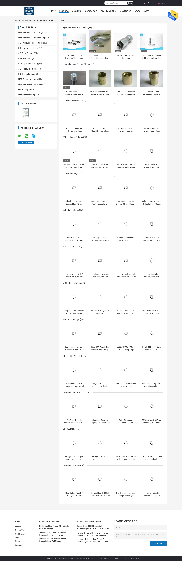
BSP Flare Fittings (26, 58)
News (137, 11)
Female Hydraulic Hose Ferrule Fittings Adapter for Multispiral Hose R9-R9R (92, 534)
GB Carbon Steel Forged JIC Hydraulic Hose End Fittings (151, 58)
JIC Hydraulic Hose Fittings (30, 43)
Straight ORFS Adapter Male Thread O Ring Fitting (74, 459)
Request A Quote (147, 3)
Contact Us (125, 11)
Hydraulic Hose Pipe (27, 95)
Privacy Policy (47, 558)
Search (130, 3)
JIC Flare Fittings (25, 53)
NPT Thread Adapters (28, 79)
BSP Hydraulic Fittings (28, 48)
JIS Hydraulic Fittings (27, 69)
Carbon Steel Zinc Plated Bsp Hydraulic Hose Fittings (74, 167)
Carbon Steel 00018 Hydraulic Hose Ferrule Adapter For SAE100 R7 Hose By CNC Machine (93, 527)
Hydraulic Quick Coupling (29, 84)
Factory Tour (91, 11)
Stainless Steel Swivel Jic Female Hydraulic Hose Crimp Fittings (52, 533)
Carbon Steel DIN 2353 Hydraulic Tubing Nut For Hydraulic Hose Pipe (100, 495)
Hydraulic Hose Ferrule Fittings (32, 37)
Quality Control (109, 11)
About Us (76, 11)
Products (64, 11)
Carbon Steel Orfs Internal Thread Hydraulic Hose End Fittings (52, 540)
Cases (146, 11)
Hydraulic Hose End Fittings (30, 32)
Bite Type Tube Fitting (28, 63)
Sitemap (18, 545)
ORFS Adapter (24, 89)
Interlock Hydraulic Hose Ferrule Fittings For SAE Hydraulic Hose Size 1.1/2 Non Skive (93, 541)
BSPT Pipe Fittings (26, 74)
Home (53, 11)
